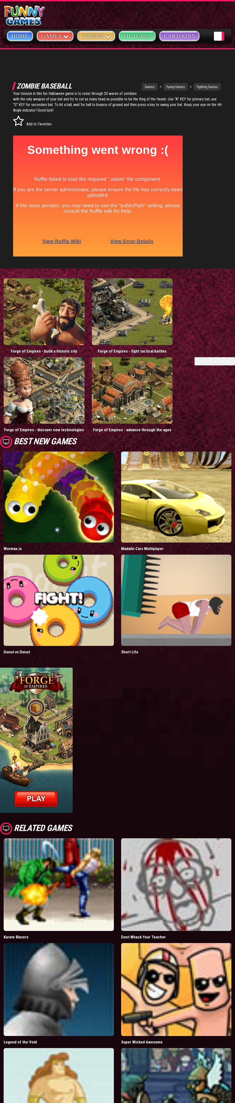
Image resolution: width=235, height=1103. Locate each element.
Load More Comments (215, 342)
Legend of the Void (20, 1003)
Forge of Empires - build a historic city (29, 329)
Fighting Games (187, 87)
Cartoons (179, 36)
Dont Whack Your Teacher (143, 898)
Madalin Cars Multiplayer (142, 509)
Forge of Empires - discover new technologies (29, 388)
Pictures (137, 36)
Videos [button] (96, 35)
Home (20, 36)
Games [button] (55, 35)
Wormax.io (13, 509)
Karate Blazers (16, 898)
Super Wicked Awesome (142, 1003)
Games (130, 87)
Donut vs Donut (17, 613)
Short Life (129, 613)
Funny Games (156, 87)
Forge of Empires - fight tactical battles (88, 329)
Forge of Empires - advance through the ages (88, 388)
